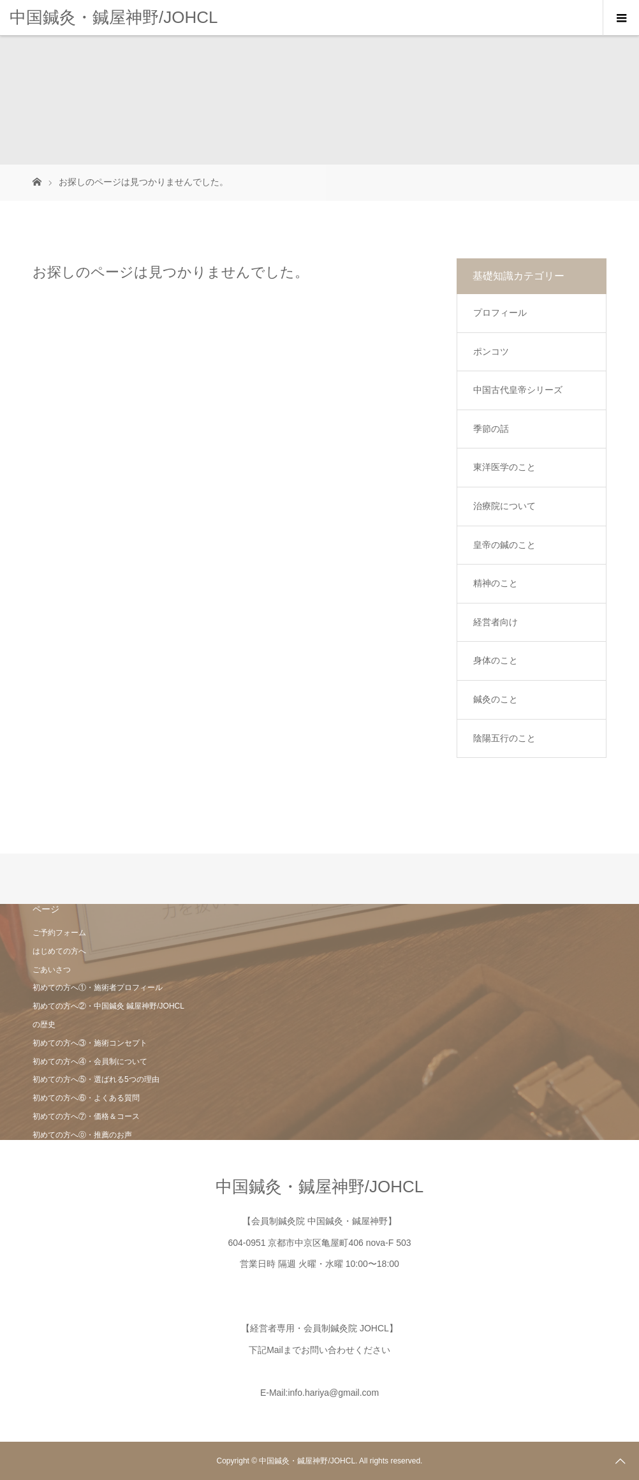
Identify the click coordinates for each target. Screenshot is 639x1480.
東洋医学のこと (504, 467)
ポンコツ (491, 351)
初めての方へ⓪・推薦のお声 (82, 1134)
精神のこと (495, 583)
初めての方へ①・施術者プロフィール (98, 987)
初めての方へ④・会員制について (90, 1061)
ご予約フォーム (59, 932)
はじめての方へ (59, 951)
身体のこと (495, 660)
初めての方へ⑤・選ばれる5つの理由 (96, 1079)
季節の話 (491, 429)
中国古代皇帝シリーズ (517, 390)
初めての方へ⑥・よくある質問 (86, 1097)
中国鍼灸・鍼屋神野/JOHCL (113, 17)
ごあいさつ (52, 969)
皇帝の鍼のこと (504, 545)
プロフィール (500, 312)
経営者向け (495, 622)
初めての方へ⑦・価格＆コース (86, 1116)
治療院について (504, 506)
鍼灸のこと (495, 699)
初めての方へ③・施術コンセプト (90, 1043)
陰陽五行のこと (504, 738)
